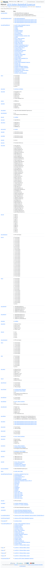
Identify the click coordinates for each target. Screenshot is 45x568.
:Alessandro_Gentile (19, 533)
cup (3, 553)
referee (3, 416)
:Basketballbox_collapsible (20, 479)
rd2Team (3, 401)
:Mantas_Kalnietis (18, 26)
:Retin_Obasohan (18, 43)
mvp (2, 142)
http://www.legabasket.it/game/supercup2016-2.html (25, 21)
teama (3, 445)
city (2, 117)
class (3, 120)
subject (3, 503)
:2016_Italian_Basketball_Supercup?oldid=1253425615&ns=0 (29, 515)
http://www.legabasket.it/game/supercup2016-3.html (25, 22)
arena (3, 89)
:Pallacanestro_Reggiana (20, 50)
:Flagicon (16, 483)
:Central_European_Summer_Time (22, 35)
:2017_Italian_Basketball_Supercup (22, 25)
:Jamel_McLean (18, 543)
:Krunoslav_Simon (18, 51)
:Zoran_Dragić (17, 53)
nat (2, 214)
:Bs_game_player (18, 498)
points (3, 324)
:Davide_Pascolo (18, 34)
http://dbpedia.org (23, 6)
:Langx (16, 486)
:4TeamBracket (18, 475)
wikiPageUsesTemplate (6, 474)
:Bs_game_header (18, 495)
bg (2, 101)
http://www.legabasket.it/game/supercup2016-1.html (25, 19)
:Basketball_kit (18, 478)
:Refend (16, 488)
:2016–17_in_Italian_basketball (21, 67)
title (2, 462)
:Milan (16, 29)
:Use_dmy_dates (18, 492)
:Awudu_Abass (18, 521)
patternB (3, 306)
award (4, 521)
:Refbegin (17, 487)
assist (3, 91)
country (3, 129)
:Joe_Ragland (17, 61)
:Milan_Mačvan (18, 539)
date (2, 132)
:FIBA (16, 37)
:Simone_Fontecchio (19, 540)
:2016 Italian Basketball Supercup (22, 510)
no (2, 237)
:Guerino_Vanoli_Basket (19, 54)
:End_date (17, 482)
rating (3, 369)
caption (3, 110)
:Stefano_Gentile (18, 31)
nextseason (4, 234)
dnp (2, 140)
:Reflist (16, 490)
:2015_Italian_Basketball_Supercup (22, 62)
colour (3, 122)
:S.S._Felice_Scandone (19, 38)
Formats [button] (20, 1)
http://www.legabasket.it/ (19, 18)
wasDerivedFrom (5, 515)
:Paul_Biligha (17, 57)
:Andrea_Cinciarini (18, 529)
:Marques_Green (18, 55)
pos (2, 332)
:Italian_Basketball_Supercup (21, 46)
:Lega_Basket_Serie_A (19, 47)
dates (3, 136)
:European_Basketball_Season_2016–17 (23, 480)
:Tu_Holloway (17, 33)
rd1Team (3, 389)
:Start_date (17, 491)
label (3, 507)
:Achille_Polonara (18, 30)
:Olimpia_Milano (18, 49)
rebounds (4, 407)
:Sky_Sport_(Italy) (18, 42)
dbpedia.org (38, 6)
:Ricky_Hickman (18, 39)
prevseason (4, 340)
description (4, 13)
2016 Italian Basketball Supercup (21, 4)
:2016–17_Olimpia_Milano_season (22, 544)
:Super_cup (17, 63)
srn (3, 555)
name (3, 145)
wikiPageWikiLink (5, 25)
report (3, 421)
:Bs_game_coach (18, 494)
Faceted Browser (31, 1)
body (3, 103)
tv (2, 471)
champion (4, 113)
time (2, 456)
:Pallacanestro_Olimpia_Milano (21, 70)
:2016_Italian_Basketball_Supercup (23, 518)
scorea (3, 427)
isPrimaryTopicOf (5, 518)
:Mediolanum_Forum (19, 69)
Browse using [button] (12, 1)
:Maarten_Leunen (18, 71)
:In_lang (16, 484)
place (3, 321)
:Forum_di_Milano (18, 89)
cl (3, 550)
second (3, 436)
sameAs (3, 510)
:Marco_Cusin (17, 59)
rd (2, 378)
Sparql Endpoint (40, 1)
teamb (3, 451)
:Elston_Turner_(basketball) (20, 73)
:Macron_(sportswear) (19, 41)
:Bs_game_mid (18, 496)
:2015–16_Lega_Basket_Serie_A (21, 45)
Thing (9, 6)
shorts (3, 439)
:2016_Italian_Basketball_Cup (21, 58)
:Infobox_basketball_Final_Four (21, 474)
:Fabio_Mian (17, 65)
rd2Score (3, 397)
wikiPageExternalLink (6, 18)
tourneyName (4, 468)
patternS (3, 314)
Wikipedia (16, 564)
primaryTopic (5, 558)
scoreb (3, 431)
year (2, 500)
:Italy (16, 27)
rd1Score (3, 382)
